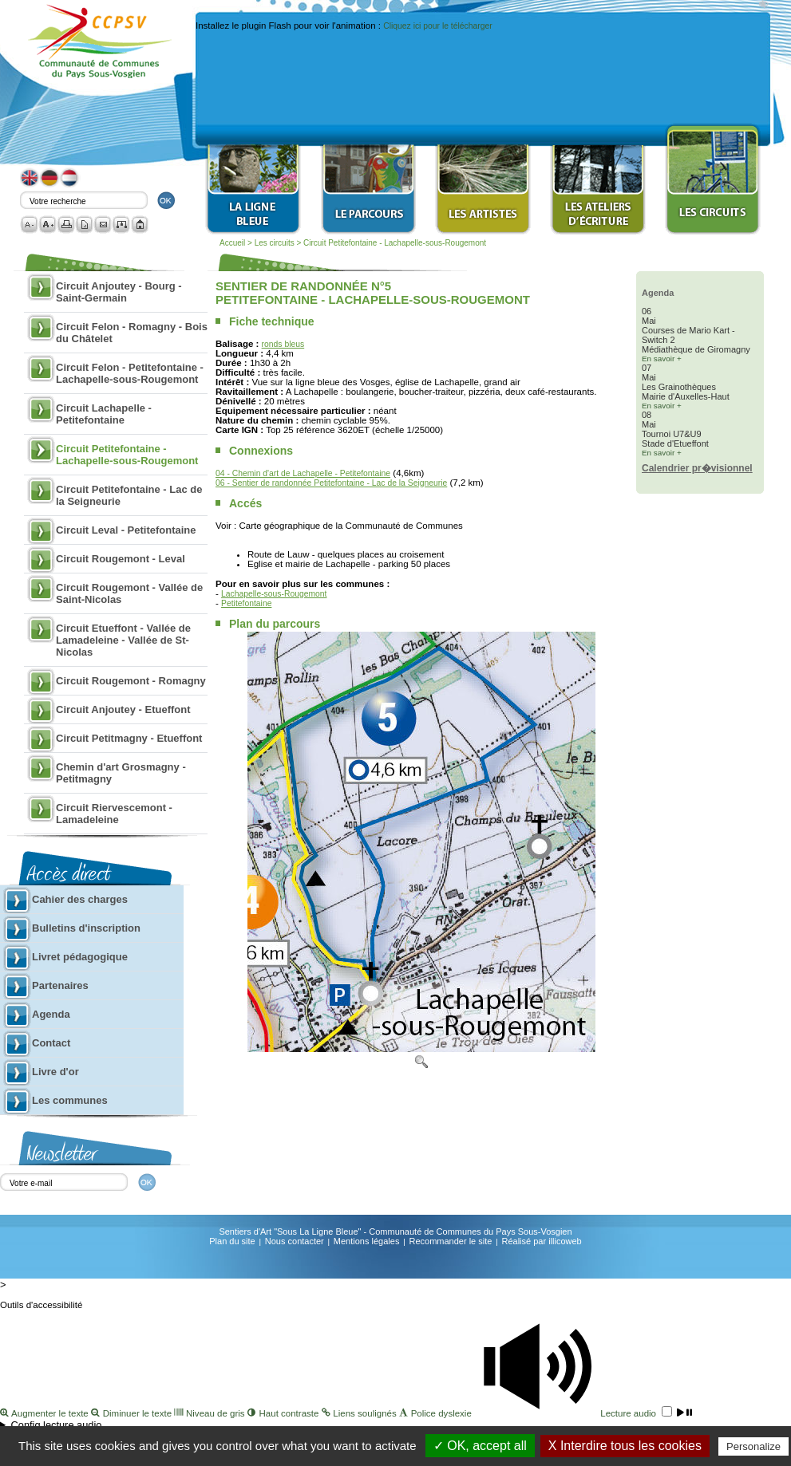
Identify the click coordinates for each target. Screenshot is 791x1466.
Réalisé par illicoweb (541, 1241)
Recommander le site (450, 1241)
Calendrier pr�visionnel (697, 468)
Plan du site (232, 1241)
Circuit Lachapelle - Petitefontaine (104, 414)
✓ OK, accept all (480, 1445)
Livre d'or (55, 1072)
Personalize (753, 1446)
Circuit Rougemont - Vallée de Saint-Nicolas (129, 593)
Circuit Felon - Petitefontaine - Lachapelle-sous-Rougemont (130, 373)
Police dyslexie (436, 1413)
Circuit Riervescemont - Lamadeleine (114, 814)
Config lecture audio (56, 1425)
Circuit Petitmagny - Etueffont (129, 738)
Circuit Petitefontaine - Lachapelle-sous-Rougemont (394, 242)
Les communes (70, 1100)
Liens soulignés (360, 1413)
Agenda (51, 1014)
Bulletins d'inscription (86, 928)
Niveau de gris (210, 1413)
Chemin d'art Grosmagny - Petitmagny (121, 773)
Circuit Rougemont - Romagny (131, 681)
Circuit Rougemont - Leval (120, 559)
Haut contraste (284, 1413)
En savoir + (662, 358)
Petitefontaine (246, 603)
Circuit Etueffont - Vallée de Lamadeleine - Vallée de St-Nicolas (123, 640)
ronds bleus (283, 344)
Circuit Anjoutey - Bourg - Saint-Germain (119, 292)
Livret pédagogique (80, 957)
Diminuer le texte (132, 1413)
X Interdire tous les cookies (625, 1445)
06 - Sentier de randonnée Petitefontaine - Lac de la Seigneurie (331, 483)
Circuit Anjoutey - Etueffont (123, 709)
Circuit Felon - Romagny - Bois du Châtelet (132, 333)
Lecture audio (583, 1413)
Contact (51, 1043)
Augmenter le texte (45, 1413)
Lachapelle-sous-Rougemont (273, 593)
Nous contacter (294, 1241)
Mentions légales (367, 1241)
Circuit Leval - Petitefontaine (126, 530)
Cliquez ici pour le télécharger (437, 26)
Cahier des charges (80, 899)
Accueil (232, 242)
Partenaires (60, 985)
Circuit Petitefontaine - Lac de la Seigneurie (129, 495)
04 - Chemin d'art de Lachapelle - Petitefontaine (303, 473)
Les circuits (276, 242)
